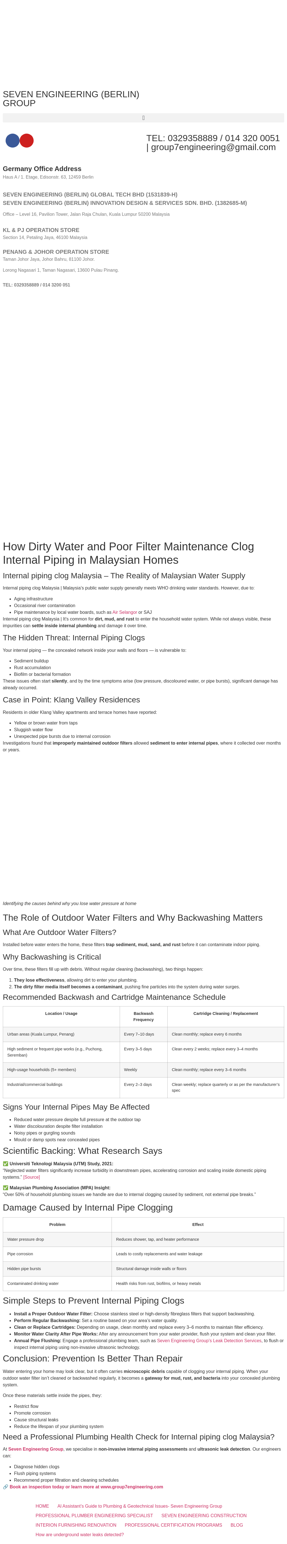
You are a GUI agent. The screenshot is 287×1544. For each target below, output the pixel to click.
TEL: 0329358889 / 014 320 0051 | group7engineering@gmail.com (213, 142)
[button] (143, 117)
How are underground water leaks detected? (80, 1534)
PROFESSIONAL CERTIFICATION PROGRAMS (173, 1525)
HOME (42, 1506)
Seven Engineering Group (35, 1449)
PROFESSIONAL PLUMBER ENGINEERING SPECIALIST (94, 1515)
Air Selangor (124, 612)
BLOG (237, 1525)
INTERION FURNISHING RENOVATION (76, 1525)
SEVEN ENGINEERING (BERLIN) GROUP (71, 98)
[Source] (31, 1177)
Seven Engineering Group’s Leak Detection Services (209, 1340)
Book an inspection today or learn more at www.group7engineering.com (86, 1486)
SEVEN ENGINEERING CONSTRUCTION (204, 1515)
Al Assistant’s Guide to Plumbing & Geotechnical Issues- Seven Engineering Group (139, 1506)
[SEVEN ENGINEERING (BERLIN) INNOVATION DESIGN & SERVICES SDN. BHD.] (143, 340)
